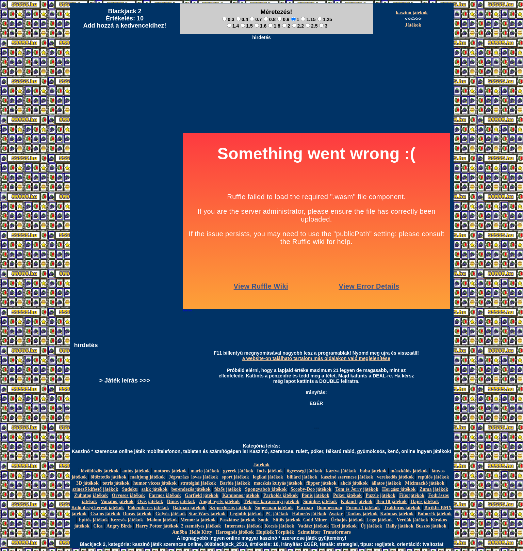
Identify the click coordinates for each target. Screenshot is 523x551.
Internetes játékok (243, 526)
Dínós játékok (181, 501)
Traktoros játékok (402, 507)
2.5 (311, 26)
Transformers (337, 532)
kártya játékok (341, 470)
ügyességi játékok (305, 470)
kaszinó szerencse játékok (347, 477)
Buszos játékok (431, 526)
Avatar (336, 513)
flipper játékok (321, 483)
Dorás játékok (137, 513)
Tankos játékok (362, 513)
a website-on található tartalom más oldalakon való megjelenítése (316, 358)
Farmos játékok (165, 495)
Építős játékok (93, 519)
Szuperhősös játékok (230, 507)
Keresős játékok (126, 519)
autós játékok (136, 470)
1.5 (246, 26)
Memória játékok (198, 519)
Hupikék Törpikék (275, 532)
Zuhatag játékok (91, 495)
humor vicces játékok (155, 483)
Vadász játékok (313, 526)
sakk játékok (155, 489)
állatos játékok (387, 483)
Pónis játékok (315, 495)
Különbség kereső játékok (97, 507)
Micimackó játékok (424, 483)
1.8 (274, 26)
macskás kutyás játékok (278, 483)
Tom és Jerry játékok (356, 489)
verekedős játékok (395, 477)
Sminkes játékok (320, 501)
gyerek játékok (238, 470)
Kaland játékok (357, 501)
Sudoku (130, 489)
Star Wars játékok (207, 513)
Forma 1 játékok (363, 507)
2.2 (298, 26)
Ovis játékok (150, 501)
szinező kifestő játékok (95, 489)
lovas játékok (204, 477)
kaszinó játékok (412, 12)
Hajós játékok (424, 501)
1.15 (308, 19)
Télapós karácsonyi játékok (271, 501)
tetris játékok (116, 483)
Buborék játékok (435, 513)
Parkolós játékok (280, 495)
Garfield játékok (201, 495)
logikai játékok (268, 477)
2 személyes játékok (201, 526)
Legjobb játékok (246, 513)
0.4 (242, 19)
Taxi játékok (344, 526)
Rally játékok (399, 526)
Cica (97, 526)
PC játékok (276, 513)
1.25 (324, 19)
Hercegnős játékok (235, 532)
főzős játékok (227, 489)
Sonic (263, 519)
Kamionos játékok (240, 495)
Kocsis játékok (279, 526)
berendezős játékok (190, 489)
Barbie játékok (235, 483)
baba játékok (373, 470)
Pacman (305, 507)
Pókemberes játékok (148, 507)
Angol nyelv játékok (219, 501)
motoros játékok (169, 470)
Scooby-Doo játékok (311, 489)
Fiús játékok (411, 495)
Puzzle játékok (380, 495)
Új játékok (371, 526)
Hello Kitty (201, 532)
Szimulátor (309, 532)
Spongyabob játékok (266, 489)
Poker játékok (347, 495)
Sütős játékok (286, 519)
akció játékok (354, 483)
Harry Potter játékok (156, 526)
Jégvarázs (179, 477)
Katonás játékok (396, 513)
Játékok (413, 25)
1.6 (260, 26)
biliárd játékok (302, 477)
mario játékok (205, 470)
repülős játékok (433, 477)
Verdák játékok (412, 519)
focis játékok (270, 470)
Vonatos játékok (117, 501)
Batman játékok (189, 507)
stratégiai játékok (198, 483)
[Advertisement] (262, 58)
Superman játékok (274, 507)
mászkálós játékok (409, 470)
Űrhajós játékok (347, 519)
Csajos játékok (105, 513)
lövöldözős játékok (100, 470)
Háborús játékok (309, 513)
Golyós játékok (171, 513)
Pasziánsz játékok (237, 519)
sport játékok (235, 477)
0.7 (256, 19)
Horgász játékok (398, 489)
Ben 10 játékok (391, 501)
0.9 (283, 19)
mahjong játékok (147, 477)
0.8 (270, 19)
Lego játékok (379, 519)
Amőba (179, 532)
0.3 (228, 19)
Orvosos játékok (128, 495)
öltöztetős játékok (108, 477)
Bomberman (329, 507)
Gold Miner (315, 519)
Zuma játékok (434, 489)
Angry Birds (119, 526)
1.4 (233, 26)
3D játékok (87, 483)
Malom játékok (162, 519)
